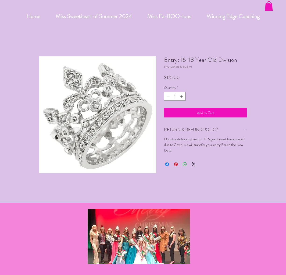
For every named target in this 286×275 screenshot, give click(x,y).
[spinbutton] (175, 96)
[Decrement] (168, 96)
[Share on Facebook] (167, 164)
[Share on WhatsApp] (185, 164)
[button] (269, 6)
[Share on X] (194, 164)
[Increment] (182, 96)
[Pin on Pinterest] (176, 164)
